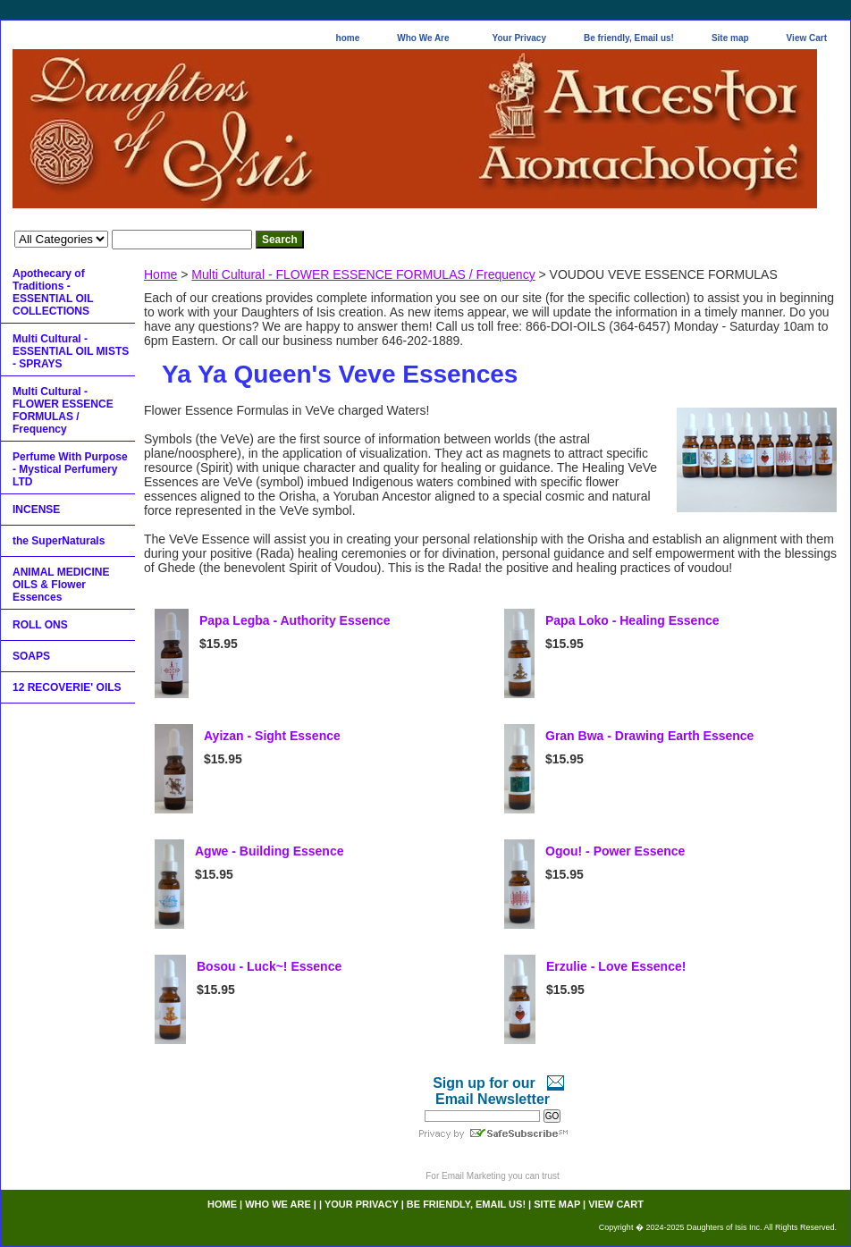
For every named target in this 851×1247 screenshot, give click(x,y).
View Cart (807, 38)
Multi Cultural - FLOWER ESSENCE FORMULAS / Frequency (363, 274)
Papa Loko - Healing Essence (632, 620)
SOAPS (31, 656)
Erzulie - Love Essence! (616, 966)
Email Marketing (474, 1176)
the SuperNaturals (59, 541)
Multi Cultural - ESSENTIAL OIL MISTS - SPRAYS (71, 351)
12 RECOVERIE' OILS (67, 687)
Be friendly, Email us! (629, 38)
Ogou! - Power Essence (615, 851)
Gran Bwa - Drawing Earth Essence (649, 736)
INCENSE (36, 509)
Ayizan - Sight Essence (272, 736)
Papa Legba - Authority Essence (294, 620)
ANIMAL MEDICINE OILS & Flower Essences (61, 584)
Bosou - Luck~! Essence (269, 966)
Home (160, 274)
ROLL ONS (40, 625)
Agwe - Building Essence (269, 851)
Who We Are (423, 38)
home (348, 38)
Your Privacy (519, 38)
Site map (730, 38)
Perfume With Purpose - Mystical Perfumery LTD (70, 469)
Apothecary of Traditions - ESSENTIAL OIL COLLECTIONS (53, 292)
